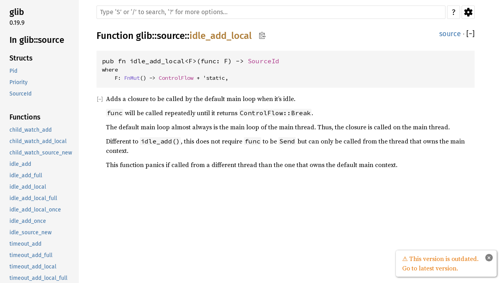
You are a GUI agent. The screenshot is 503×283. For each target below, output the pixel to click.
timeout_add (25, 244)
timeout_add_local (32, 266)
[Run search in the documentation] (271, 12)
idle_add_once (27, 221)
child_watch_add (30, 130)
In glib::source (36, 40)
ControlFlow (176, 77)
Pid (13, 71)
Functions (25, 117)
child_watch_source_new (40, 152)
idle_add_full (25, 175)
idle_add (20, 164)
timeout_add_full (30, 255)
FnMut (132, 77)
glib (16, 12)
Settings (468, 12)
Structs (21, 58)
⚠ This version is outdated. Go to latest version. (440, 263)
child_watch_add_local (38, 141)
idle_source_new (30, 232)
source (171, 35)
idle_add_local (27, 187)
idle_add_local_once (35, 209)
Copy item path (262, 35)
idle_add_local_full (33, 198)
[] (470, 34)
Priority (18, 82)
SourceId (20, 93)
